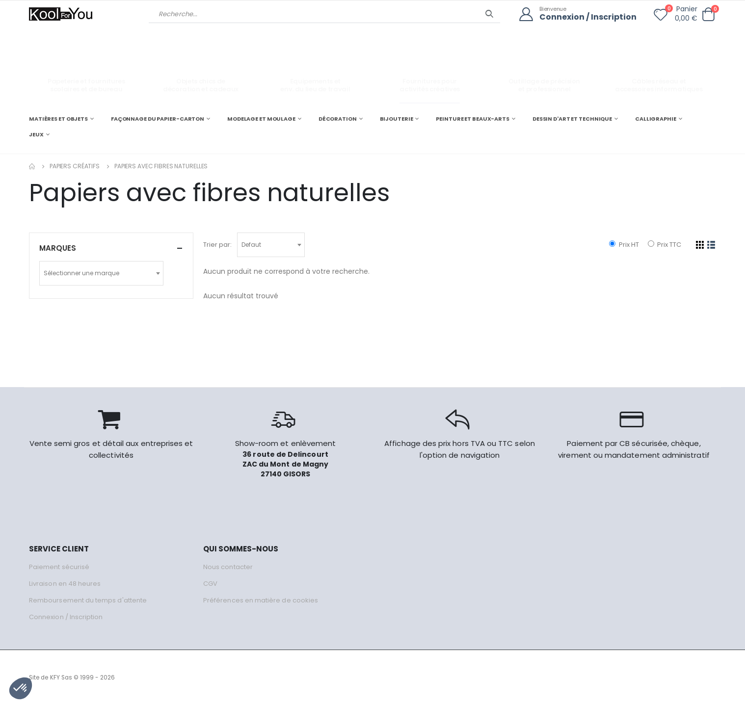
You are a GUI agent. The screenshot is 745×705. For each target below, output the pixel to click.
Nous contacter (228, 567)
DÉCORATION (338, 119)
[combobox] (271, 245)
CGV (210, 583)
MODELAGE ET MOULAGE (261, 119)
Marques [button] (57, 248)
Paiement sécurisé (59, 567)
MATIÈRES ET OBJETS (58, 119)
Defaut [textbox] (251, 244)
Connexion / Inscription (588, 17)
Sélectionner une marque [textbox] (81, 273)
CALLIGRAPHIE (655, 119)
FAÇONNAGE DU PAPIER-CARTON (157, 119)
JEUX (36, 134)
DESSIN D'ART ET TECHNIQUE (572, 119)
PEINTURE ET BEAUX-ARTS (472, 119)
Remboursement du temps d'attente (88, 600)
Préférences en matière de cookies (260, 600)
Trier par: (217, 244)
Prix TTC (664, 244)
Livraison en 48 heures (65, 583)
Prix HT (624, 244)
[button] (708, 14)
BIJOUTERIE (396, 119)
